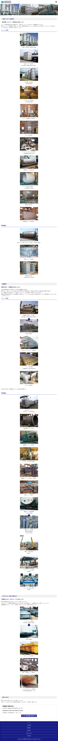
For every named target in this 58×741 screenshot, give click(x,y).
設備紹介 (29, 730)
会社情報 (29, 725)
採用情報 (29, 735)
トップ (29, 722)
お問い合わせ (29, 733)
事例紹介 (29, 727)
